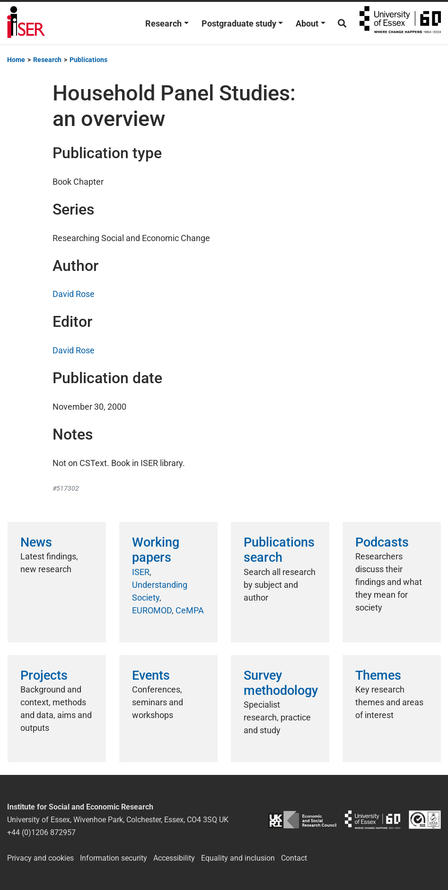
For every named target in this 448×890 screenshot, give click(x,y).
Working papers (155, 550)
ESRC (302, 819)
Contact (294, 858)
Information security (113, 858)
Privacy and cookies (40, 858)
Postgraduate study (239, 23)
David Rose (74, 294)
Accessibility (174, 858)
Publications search (279, 550)
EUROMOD (152, 610)
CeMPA (190, 610)
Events (151, 675)
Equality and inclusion (238, 858)
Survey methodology (281, 683)
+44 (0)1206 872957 (41, 832)
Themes (378, 675)
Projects (44, 675)
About (307, 23)
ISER (140, 572)
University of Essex (400, 23)
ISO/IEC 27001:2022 (425, 819)
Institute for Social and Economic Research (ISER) (26, 23)
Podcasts (382, 542)
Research (163, 23)
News (36, 542)
